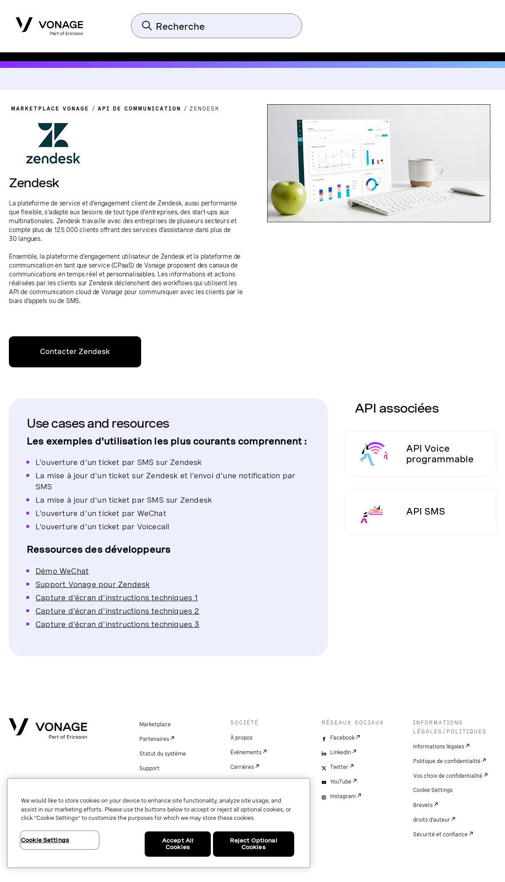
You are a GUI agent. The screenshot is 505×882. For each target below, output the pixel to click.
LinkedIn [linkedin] (340, 752)
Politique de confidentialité (447, 761)
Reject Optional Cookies (253, 844)
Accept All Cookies (177, 844)
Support (149, 768)
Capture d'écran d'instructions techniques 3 (118, 624)
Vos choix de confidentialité (447, 776)
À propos (241, 738)
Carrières (242, 767)
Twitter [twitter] (339, 767)
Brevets (423, 805)
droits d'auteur (431, 820)
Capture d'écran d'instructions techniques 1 (117, 597)
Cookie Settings (433, 790)
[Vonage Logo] (49, 23)
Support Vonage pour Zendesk (93, 584)
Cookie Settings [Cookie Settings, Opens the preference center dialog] (45, 840)
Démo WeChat (62, 570)
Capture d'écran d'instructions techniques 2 (118, 610)
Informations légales (438, 747)
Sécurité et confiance (440, 834)
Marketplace (155, 724)
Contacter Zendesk (75, 351)
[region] (158, 823)
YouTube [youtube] (340, 782)
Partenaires (154, 739)
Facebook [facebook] (342, 738)
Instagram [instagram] (343, 796)
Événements (245, 752)
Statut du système (162, 754)
